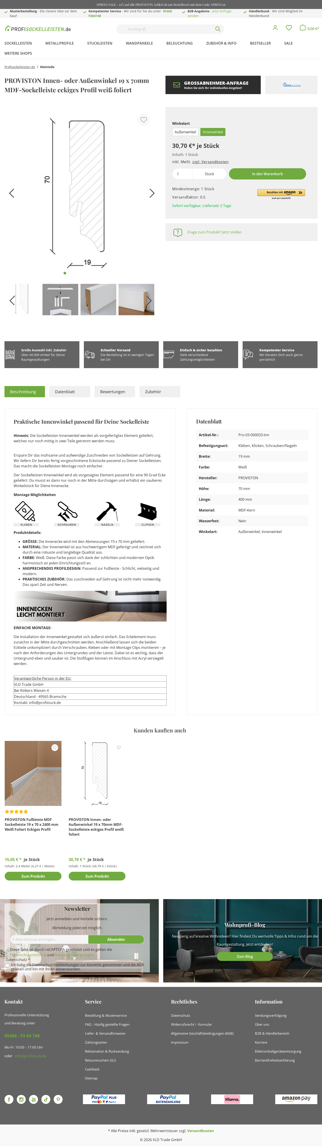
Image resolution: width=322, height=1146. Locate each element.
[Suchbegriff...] (164, 29)
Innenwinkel (213, 131)
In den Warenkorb (267, 173)
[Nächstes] (151, 195)
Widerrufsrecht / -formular (191, 1024)
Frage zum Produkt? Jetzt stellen (215, 232)
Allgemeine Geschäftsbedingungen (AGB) (202, 1033)
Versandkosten (200, 1130)
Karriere (261, 1042)
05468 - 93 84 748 (22, 1036)
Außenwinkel (185, 131)
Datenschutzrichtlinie (28, 954)
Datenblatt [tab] (65, 391)
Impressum (180, 1042)
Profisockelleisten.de (19, 67)
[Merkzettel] (289, 29)
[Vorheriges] (10, 195)
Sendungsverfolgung (270, 1015)
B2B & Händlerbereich (272, 1033)
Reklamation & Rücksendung (107, 1051)
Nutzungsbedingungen (74, 954)
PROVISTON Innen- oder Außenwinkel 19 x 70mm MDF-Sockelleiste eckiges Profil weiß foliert (96, 827)
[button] (281, 194)
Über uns (262, 1024)
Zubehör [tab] (153, 391)
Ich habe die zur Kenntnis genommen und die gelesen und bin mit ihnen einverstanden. (77, 967)
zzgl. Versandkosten (210, 161)
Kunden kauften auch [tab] (160, 730)
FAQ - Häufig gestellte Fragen (107, 1024)
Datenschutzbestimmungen (55, 964)
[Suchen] (218, 29)
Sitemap (91, 1078)
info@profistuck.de (30, 1055)
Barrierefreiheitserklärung (275, 1060)
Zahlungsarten (96, 1042)
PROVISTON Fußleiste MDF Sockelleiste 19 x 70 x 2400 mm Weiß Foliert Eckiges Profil (31, 824)
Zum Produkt (33, 876)
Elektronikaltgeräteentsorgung (278, 1051)
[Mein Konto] (275, 29)
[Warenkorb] (309, 28)
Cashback (92, 1069)
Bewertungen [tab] (112, 391)
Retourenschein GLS (100, 1060)
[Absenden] (116, 939)
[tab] (24, 391)
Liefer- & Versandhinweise (105, 1033)
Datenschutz (180, 1015)
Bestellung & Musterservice (106, 1015)
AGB (140, 964)
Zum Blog (245, 956)
